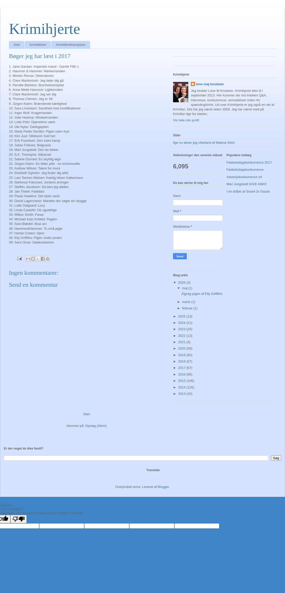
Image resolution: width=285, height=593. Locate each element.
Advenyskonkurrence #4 (244, 177)
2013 (182, 394)
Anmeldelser (37, 45)
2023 (182, 329)
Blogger (163, 487)
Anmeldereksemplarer (71, 45)
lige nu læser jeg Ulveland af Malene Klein (204, 142)
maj (185, 288)
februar (188, 308)
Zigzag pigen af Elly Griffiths (201, 294)
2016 (182, 374)
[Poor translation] (18, 519)
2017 (182, 368)
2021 (182, 342)
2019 (182, 355)
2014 (182, 387)
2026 (182, 282)
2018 (182, 361)
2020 (182, 348)
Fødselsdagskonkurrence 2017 (249, 162)
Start (16, 45)
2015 (182, 381)
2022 (182, 336)
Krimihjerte (44, 28)
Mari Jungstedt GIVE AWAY (246, 184)
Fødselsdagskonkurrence (245, 169)
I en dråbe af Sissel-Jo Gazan (248, 191)
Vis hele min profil (186, 120)
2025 (182, 316)
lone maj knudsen (210, 84)
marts (186, 302)
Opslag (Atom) (96, 426)
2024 (182, 323)
